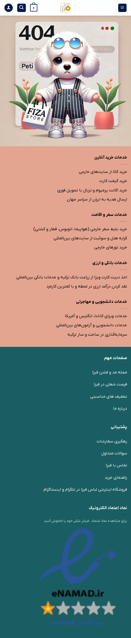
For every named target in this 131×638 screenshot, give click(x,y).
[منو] (122, 8)
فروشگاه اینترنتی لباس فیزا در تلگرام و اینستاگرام (85, 489)
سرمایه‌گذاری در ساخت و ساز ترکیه (97, 334)
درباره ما (120, 408)
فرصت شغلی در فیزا (110, 384)
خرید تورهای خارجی (110, 247)
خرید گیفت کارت (113, 181)
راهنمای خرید (116, 477)
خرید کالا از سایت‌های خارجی (103, 171)
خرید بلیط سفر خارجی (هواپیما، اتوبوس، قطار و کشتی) (80, 229)
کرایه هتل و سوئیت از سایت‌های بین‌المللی (90, 238)
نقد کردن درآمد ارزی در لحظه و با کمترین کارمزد (86, 286)
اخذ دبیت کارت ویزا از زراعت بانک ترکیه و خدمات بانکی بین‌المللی (71, 277)
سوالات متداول (114, 453)
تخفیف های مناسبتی (108, 396)
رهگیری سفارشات (112, 441)
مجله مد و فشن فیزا (109, 372)
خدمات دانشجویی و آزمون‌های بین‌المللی (91, 325)
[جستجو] (21, 8)
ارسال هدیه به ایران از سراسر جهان (97, 199)
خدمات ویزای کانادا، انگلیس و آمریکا (96, 316)
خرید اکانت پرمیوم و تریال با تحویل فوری (92, 190)
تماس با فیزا (116, 465)
